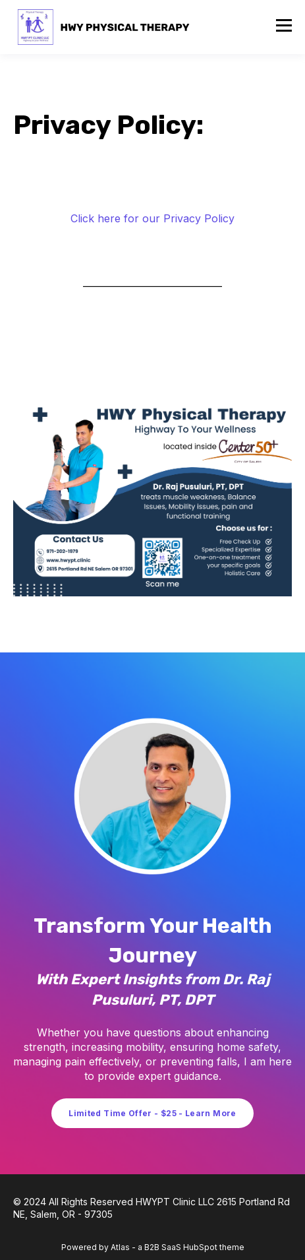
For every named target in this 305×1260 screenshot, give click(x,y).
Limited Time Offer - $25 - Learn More (152, 1113)
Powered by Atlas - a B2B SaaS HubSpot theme (152, 1247)
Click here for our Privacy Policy (152, 218)
